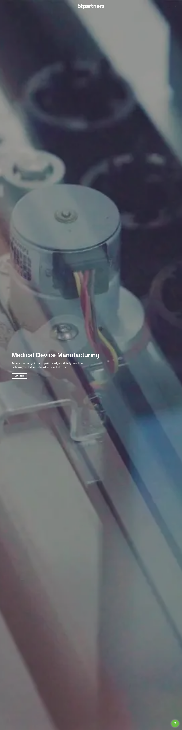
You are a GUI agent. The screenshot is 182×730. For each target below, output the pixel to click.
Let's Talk (19, 376)
